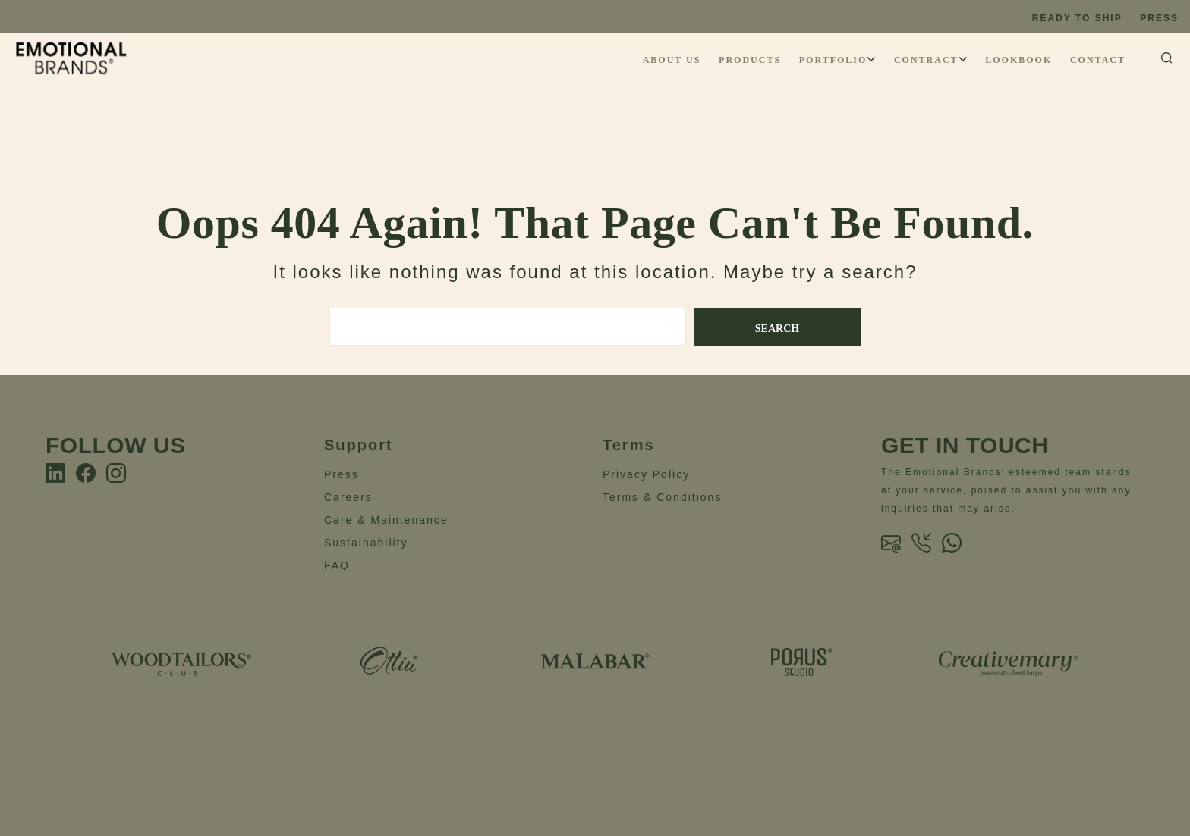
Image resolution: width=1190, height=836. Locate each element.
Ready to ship (1077, 18)
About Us (672, 60)
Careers (348, 497)
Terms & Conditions (662, 497)
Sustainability (366, 543)
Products (750, 60)
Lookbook (1018, 60)
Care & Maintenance (386, 520)
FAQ (337, 565)
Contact (1097, 60)
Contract (926, 60)
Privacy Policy (646, 474)
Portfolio (833, 60)
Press (1159, 18)
